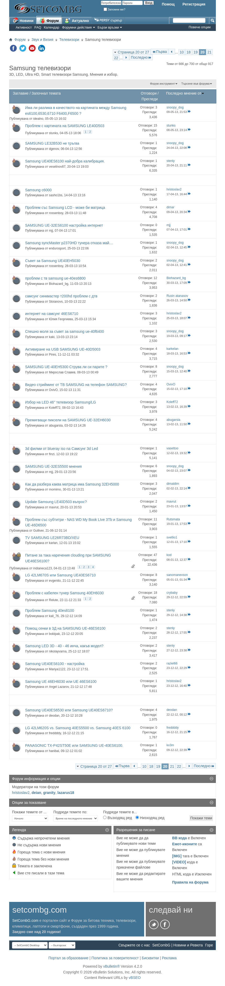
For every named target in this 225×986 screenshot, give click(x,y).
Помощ (168, 4)
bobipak (54, 634)
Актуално (77, 20)
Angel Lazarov (59, 687)
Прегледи (150, 99)
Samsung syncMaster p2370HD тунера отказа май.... (69, 243)
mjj (51, 230)
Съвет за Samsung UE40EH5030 (52, 261)
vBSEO (135, 978)
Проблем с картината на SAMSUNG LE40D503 (64, 126)
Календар (51, 27)
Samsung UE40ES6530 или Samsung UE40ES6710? (69, 710)
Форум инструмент (162, 83)
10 (182, 52)
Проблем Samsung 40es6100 (49, 610)
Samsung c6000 (38, 190)
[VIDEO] (179, 862)
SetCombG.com (25, 920)
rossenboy (56, 213)
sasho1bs (55, 195)
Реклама (169, 958)
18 (189, 52)
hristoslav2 (21, 793)
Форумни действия (77, 27)
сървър (108, 20)
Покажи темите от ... (29, 812)
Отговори (149, 93)
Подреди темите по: (70, 812)
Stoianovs (56, 301)
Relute (53, 600)
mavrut (54, 507)
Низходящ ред (150, 818)
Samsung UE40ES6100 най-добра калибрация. (65, 161)
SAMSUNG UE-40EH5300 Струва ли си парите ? (66, 367)
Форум (49, 20)
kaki (51, 337)
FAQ (38, 27)
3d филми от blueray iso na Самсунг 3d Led (61, 448)
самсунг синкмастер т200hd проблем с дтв (61, 296)
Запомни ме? (115, 9)
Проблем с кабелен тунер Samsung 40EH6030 (64, 593)
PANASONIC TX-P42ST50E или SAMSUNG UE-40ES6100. (74, 745)
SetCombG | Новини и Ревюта (177, 945)
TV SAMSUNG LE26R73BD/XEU (52, 538)
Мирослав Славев (62, 372)
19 (196, 52)
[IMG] (177, 856)
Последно (141, 57)
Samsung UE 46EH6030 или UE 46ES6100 (61, 681)
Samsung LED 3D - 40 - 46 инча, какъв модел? (64, 646)
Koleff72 (54, 408)
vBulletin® (111, 966)
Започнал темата (46, 93)
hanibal (54, 751)
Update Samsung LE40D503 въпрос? (56, 502)
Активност (24, 27)
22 (116, 58)
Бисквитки (150, 958)
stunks (53, 133)
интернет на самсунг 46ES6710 (51, 314)
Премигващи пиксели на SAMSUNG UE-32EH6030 (68, 420)
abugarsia (56, 425)
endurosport (57, 248)
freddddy (55, 733)
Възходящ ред (117, 818)
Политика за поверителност (115, 958)
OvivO (53, 390)
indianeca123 (42, 568)
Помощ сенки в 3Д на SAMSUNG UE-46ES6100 (65, 628)
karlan (53, 543)
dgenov (54, 149)
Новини (22, 20)
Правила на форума (190, 882)
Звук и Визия (42, 39)
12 (155, 278)
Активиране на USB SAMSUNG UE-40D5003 (62, 349)
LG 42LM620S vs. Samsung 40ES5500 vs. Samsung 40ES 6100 (77, 728)
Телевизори (69, 39)
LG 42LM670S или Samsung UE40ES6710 (60, 575)
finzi (51, 454)
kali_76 (54, 616)
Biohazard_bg (58, 284)
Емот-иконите (184, 844)
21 (209, 52)
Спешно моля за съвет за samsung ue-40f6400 (64, 331)
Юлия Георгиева (61, 319)
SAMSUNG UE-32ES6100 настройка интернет (64, 225)
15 (155, 125)
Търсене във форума (195, 83)
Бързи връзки (108, 27)
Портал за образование (68, 958)
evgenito (55, 580)
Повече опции (200, 27)
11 (155, 519)
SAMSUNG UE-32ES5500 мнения (53, 466)
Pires (52, 354)
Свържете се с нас (134, 945)
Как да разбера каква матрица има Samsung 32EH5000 (72, 484)
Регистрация (193, 4)
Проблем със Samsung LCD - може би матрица (65, 207)
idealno (38, 119)
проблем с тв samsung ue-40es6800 (55, 278)
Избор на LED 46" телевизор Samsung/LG (60, 402)
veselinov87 (57, 166)
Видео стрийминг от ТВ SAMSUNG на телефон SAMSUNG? (76, 385)
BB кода (179, 838)
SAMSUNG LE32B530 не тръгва (52, 143)
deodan (54, 715)
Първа (159, 52)
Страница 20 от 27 (133, 52)
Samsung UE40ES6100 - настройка (55, 664)
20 (202, 52)
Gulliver (38, 530)
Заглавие (21, 93)
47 (155, 555)
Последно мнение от (185, 93)
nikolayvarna (57, 651)
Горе (209, 945)
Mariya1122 (57, 669)
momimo (55, 489)
